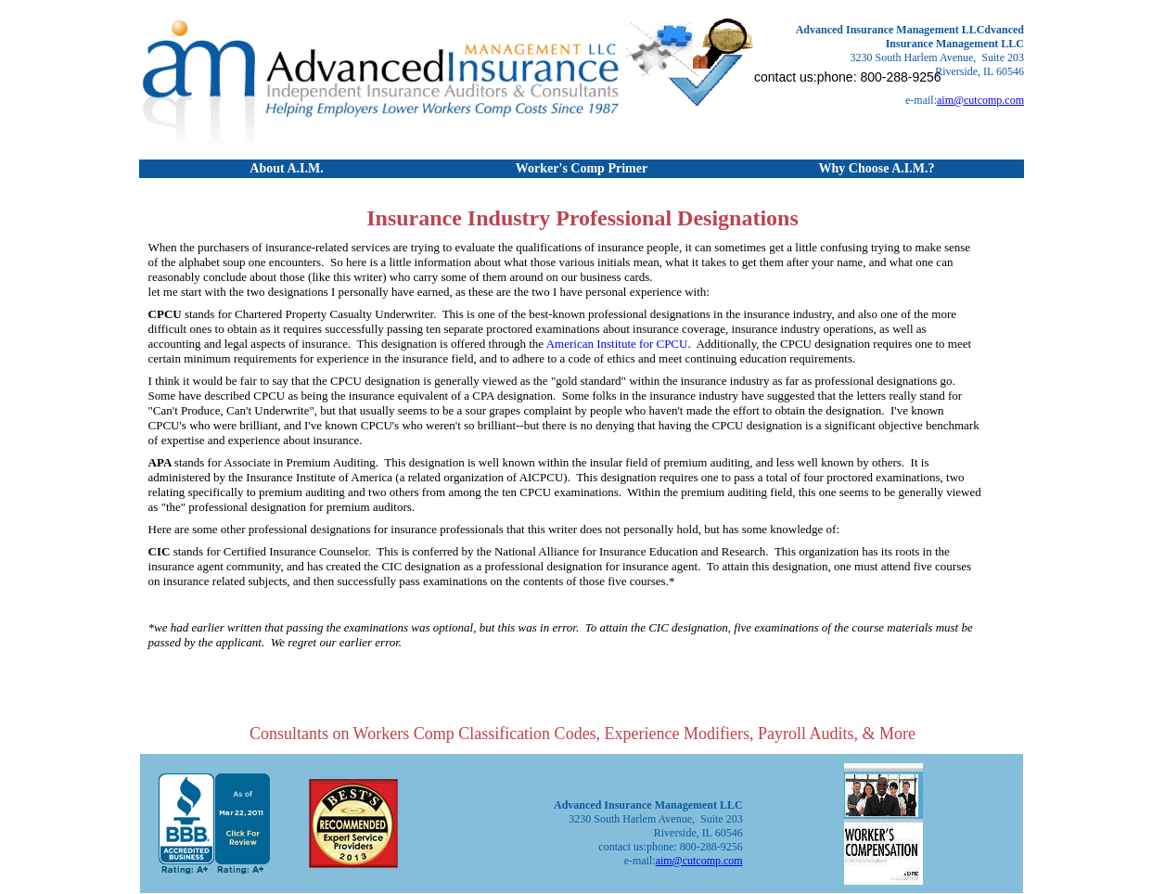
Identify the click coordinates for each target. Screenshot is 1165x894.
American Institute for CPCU (617, 344)
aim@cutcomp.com (980, 100)
